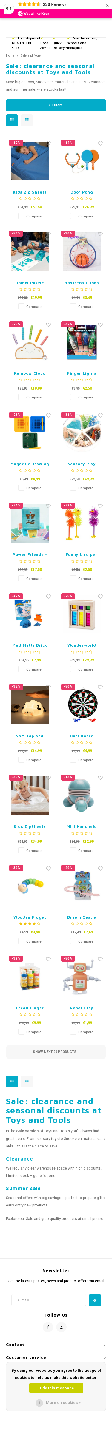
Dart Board (82, 735)
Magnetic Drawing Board (29, 464)
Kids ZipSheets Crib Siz (30, 827)
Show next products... (56, 1051)
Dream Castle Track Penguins (81, 917)
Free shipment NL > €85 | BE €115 (26, 43)
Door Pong (81, 192)
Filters (55, 105)
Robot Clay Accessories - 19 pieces (82, 1008)
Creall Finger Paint (30, 1008)
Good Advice (45, 43)
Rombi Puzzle (30, 282)
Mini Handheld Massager (82, 827)
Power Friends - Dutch (30, 555)
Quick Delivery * (60, 43)
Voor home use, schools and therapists (82, 43)
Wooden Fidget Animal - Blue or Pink (30, 917)
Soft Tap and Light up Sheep (30, 736)
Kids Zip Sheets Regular (30, 192)
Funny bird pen (82, 554)
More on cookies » (63, 1402)
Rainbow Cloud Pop (30, 373)
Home (10, 55)
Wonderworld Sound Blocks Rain (81, 645)
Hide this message (56, 1388)
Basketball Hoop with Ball (82, 283)
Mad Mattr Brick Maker (29, 645)
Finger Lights (81, 373)
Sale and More (31, 55)
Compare (34, 216)
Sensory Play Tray (82, 464)
